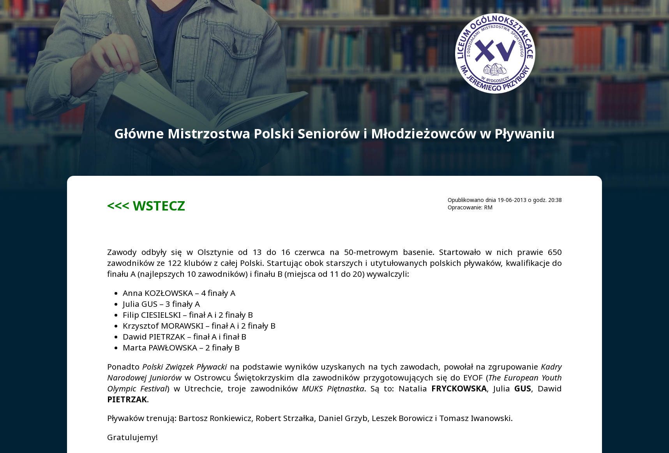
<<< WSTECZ (146, 205)
